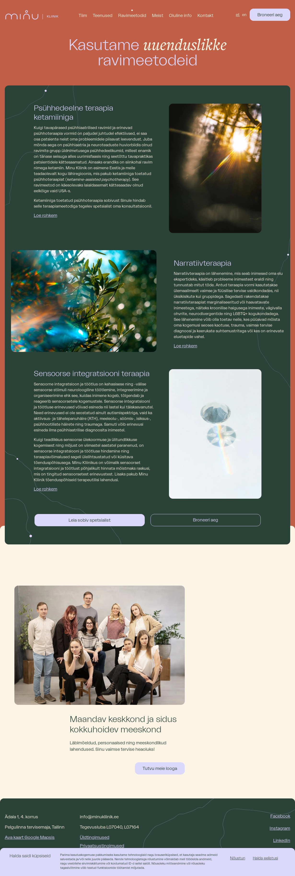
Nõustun (237, 858)
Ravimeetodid (132, 15)
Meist (157, 15)
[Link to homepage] (32, 15)
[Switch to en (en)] (244, 15)
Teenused (102, 15)
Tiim (83, 15)
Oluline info (180, 15)
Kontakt (205, 15)
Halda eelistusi (265, 858)
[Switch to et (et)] (238, 15)
